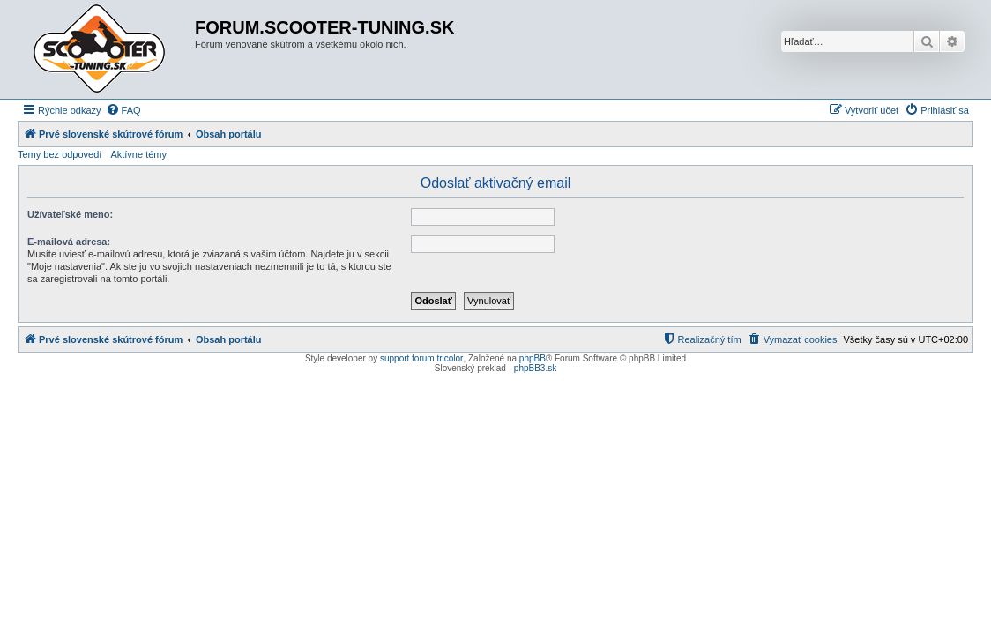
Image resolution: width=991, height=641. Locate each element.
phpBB (532, 358)
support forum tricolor (421, 358)
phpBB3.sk (535, 368)
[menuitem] (123, 110)
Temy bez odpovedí (59, 154)
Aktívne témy (138, 154)
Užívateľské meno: (70, 214)
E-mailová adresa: (68, 241)
